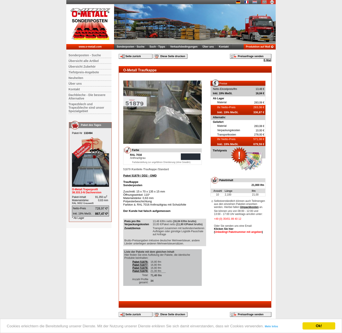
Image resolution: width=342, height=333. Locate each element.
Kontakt (224, 46)
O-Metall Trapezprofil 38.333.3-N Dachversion (86, 191)
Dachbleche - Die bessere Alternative (87, 96)
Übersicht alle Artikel (83, 61)
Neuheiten (75, 78)
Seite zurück (133, 56)
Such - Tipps (157, 46)
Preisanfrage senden (250, 56)
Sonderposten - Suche (130, 46)
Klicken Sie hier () (238, 230)
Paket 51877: (140, 264)
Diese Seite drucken (172, 56)
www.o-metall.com (90, 46)
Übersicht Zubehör (82, 66)
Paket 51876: (140, 261)
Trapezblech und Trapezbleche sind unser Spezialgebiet (86, 107)
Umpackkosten (249, 207)
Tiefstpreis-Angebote (83, 72)
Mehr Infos (271, 326)
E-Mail (267, 60)
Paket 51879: (140, 271)
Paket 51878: (140, 267)
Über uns (208, 46)
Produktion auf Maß (258, 46)
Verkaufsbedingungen (183, 46)
